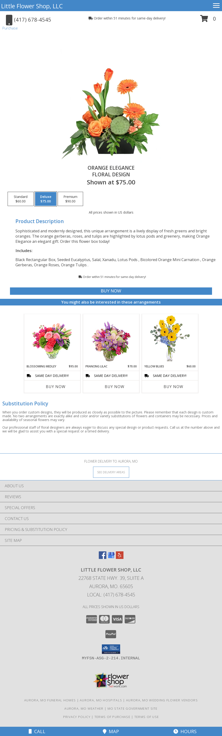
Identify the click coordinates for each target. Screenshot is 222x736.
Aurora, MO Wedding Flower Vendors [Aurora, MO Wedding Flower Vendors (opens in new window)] (162, 700)
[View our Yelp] (119, 557)
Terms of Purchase (112, 717)
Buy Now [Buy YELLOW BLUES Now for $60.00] (173, 386)
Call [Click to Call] (37, 731)
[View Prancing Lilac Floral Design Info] (111, 339)
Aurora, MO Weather (83, 708)
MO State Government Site (133, 708)
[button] (208, 20)
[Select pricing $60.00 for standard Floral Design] (20, 199)
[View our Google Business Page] (111, 557)
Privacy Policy (76, 717)
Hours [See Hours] (185, 731)
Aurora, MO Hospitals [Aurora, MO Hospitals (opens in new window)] (101, 700)
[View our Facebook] (102, 557)
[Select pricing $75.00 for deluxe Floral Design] (45, 199)
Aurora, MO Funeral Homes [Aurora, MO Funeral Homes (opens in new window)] (50, 700)
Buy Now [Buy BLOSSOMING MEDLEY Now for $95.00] (56, 386)
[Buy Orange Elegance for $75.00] (111, 291)
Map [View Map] (111, 731)
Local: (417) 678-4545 (111, 594)
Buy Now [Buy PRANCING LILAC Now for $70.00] (114, 386)
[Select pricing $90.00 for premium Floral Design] (70, 199)
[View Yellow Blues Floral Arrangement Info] (170, 339)
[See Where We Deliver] (111, 472)
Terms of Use (146, 717)
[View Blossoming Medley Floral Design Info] (52, 339)
